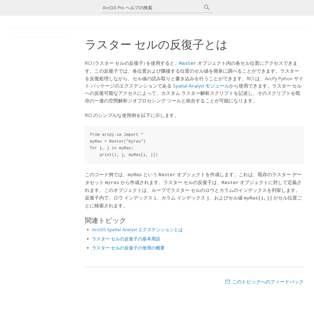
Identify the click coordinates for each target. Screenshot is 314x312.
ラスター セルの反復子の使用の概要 (128, 245)
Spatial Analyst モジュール (201, 85)
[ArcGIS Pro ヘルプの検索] (151, 8)
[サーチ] (207, 7)
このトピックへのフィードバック (268, 279)
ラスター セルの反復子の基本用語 (126, 236)
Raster (187, 63)
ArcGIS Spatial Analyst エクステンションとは (137, 227)
